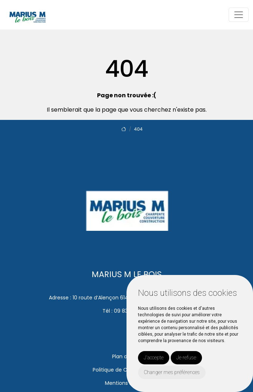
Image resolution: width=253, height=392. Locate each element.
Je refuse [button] (186, 357)
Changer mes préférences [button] (172, 372)
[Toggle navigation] (239, 15)
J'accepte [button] (154, 357)
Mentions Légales (126, 383)
